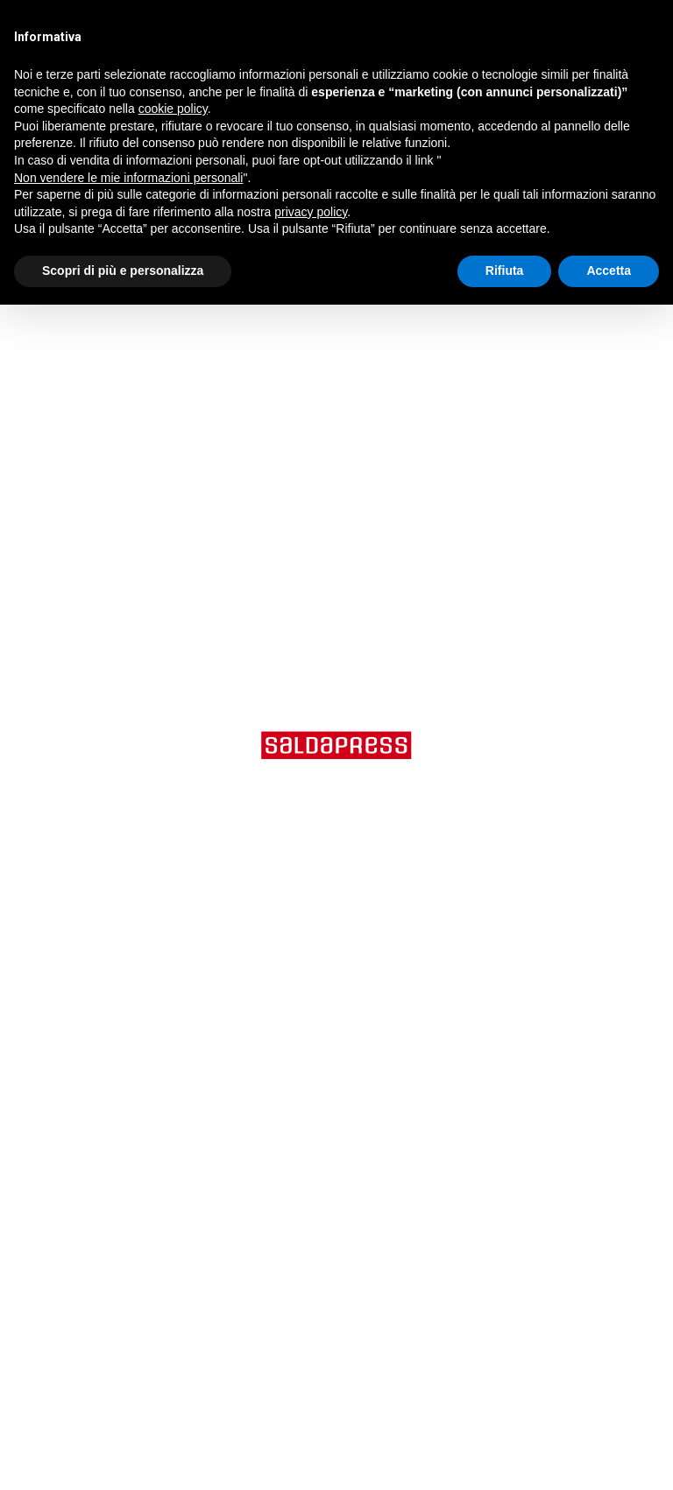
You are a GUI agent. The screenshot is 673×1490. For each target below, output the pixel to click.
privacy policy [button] (310, 212)
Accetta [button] (608, 271)
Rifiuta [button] (504, 271)
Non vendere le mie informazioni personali (128, 178)
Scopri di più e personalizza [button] (122, 271)
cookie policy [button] (173, 109)
